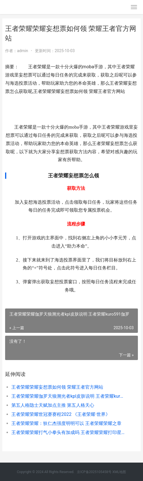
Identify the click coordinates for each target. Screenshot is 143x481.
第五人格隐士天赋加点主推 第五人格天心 (52, 405)
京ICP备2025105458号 (94, 472)
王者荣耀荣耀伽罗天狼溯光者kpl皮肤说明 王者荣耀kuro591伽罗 (68, 396)
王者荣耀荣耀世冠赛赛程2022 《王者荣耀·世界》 (60, 414)
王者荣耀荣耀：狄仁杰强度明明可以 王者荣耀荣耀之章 (66, 423)
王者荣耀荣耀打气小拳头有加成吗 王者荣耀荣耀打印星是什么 (68, 432)
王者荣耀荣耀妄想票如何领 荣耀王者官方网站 (57, 387)
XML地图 (119, 472)
